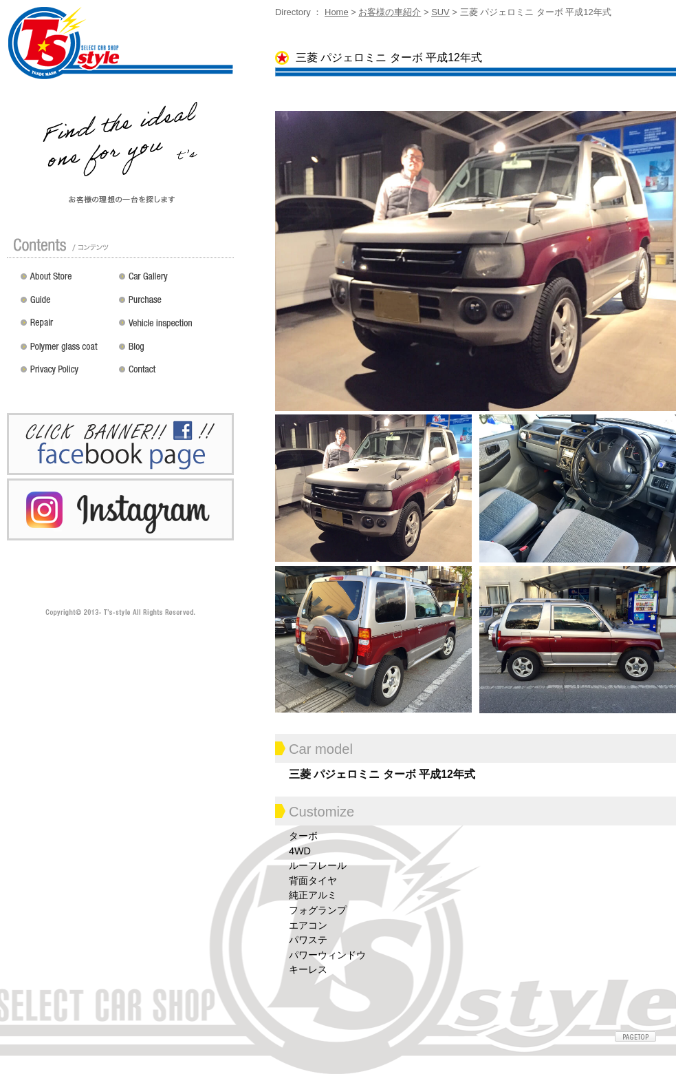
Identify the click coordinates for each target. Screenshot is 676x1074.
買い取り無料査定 (173, 304)
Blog (173, 351)
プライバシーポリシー (66, 374)
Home (337, 12)
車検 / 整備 (173, 328)
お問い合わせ (173, 374)
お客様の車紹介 (389, 12)
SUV (440, 12)
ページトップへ (635, 1036)
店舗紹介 (66, 281)
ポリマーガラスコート (66, 351)
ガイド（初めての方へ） (66, 304)
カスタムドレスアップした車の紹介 (173, 281)
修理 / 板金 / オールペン (66, 328)
